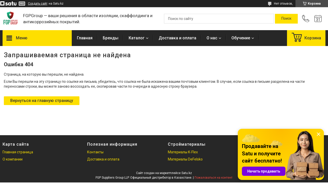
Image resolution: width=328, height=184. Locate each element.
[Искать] (286, 19)
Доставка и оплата (177, 38)
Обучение (240, 38)
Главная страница (18, 152)
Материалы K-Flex (183, 152)
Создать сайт (37, 3)
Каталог (137, 38)
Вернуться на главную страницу (41, 100)
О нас (212, 38)
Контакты (95, 152)
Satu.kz (186, 173)
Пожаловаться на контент (213, 177)
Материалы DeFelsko (185, 159)
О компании (13, 159)
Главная (85, 38)
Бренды (110, 38)
